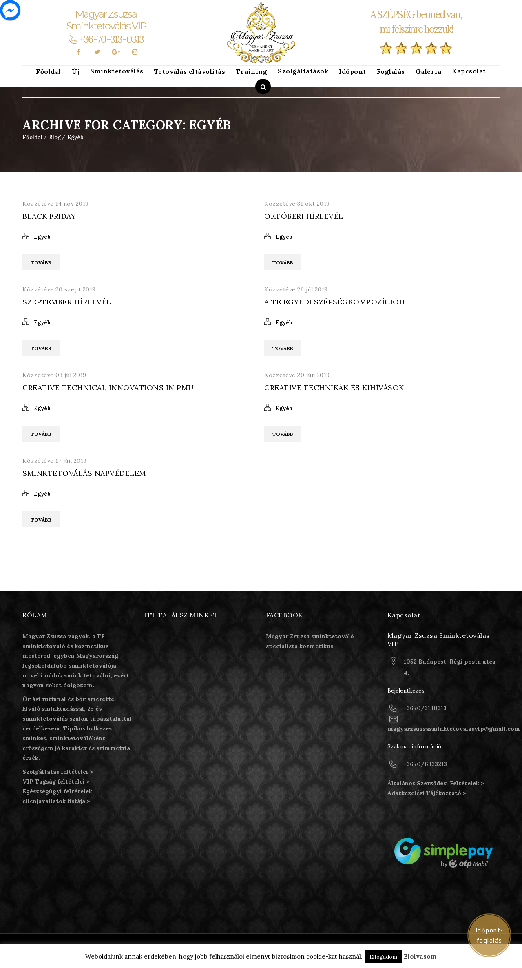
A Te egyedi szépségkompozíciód (334, 301)
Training (251, 71)
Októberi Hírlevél (303, 216)
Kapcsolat (469, 71)
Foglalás (391, 71)
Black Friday (49, 216)
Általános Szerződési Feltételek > (435, 783)
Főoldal (48, 71)
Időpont (352, 71)
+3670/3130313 (425, 708)
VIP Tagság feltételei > (56, 781)
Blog (55, 137)
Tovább (41, 263)
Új (76, 71)
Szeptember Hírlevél (66, 301)
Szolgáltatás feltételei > (57, 771)
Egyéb (75, 137)
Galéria (429, 71)
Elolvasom (420, 956)
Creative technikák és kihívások (334, 387)
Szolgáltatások (303, 71)
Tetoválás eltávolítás (190, 71)
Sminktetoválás (117, 71)
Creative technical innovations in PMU (108, 387)
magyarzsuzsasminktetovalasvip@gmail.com (453, 729)
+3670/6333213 (425, 764)
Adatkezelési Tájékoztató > (426, 793)
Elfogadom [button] (383, 956)
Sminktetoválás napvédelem (84, 473)
